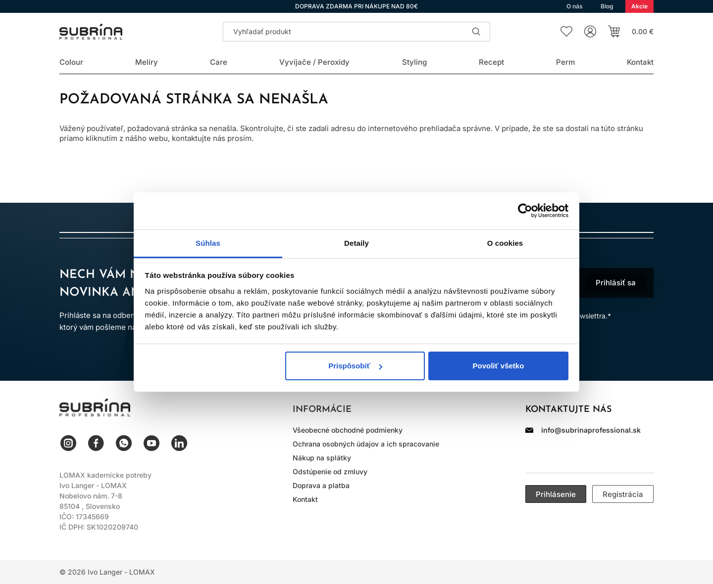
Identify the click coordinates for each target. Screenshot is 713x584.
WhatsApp (124, 443)
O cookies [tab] (505, 243)
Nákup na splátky (322, 457)
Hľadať (476, 32)
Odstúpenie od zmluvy (330, 471)
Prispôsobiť (355, 365)
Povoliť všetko (498, 365)
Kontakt (305, 499)
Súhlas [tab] (208, 243)
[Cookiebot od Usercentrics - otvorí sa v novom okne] (525, 210)
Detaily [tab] (356, 243)
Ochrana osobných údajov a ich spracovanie (366, 444)
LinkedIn (179, 443)
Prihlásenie (556, 494)
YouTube (151, 443)
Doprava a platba (321, 485)
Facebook (96, 443)
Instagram (68, 443)
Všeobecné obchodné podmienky (348, 430)
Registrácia (623, 494)
